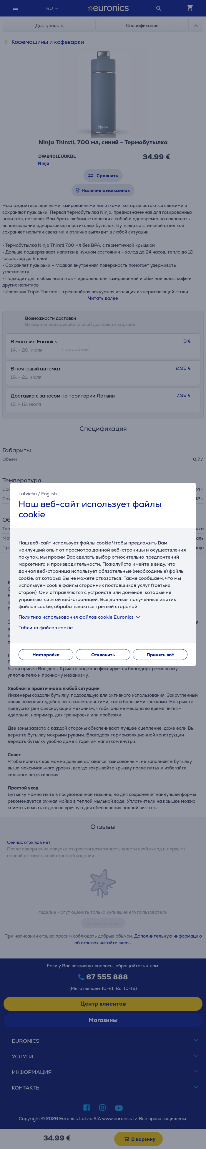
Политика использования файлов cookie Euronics (80, 617)
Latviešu (28, 493)
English (49, 493)
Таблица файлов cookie (46, 628)
